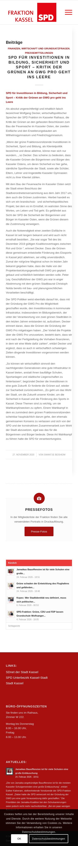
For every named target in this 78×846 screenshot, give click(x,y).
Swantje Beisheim (54, 454)
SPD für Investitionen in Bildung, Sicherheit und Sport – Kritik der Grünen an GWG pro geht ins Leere (39, 67)
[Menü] (66, 12)
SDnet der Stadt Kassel (22, 672)
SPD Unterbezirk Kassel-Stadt (27, 677)
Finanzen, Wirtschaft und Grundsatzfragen (39, 48)
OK (19, 838)
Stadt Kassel (14, 683)
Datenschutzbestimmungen (48, 838)
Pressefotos (39, 509)
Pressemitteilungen (39, 52)
